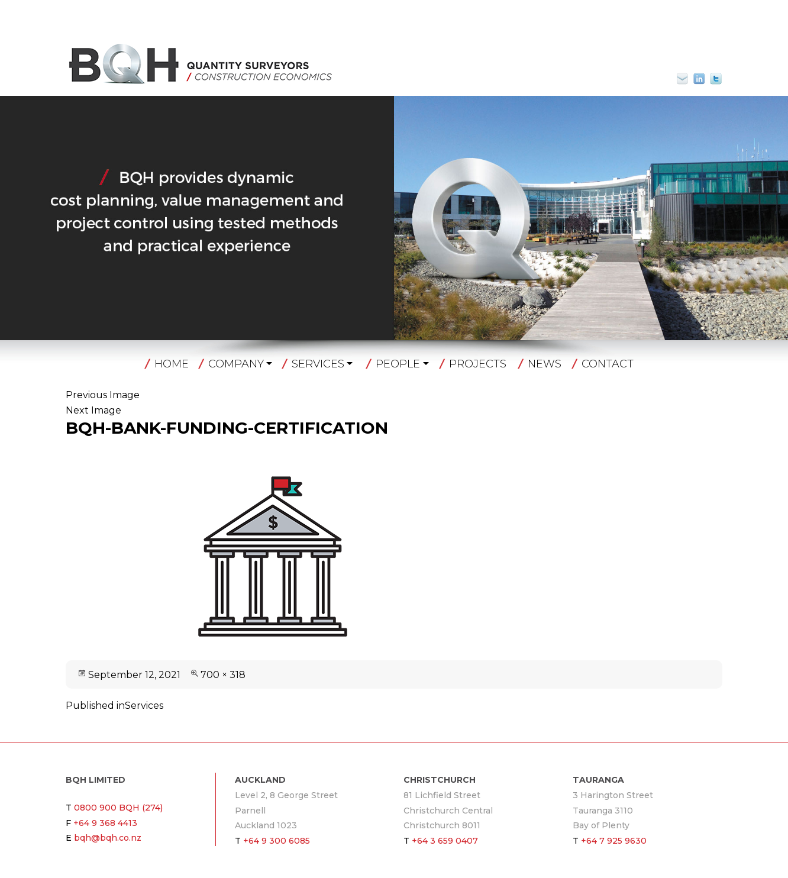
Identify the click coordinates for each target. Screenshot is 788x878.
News (544, 363)
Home (171, 363)
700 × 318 (223, 674)
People (398, 363)
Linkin (699, 79)
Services (318, 363)
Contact (608, 363)
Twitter (716, 79)
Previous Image (103, 395)
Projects (477, 363)
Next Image (93, 410)
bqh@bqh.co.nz (687, 79)
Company (236, 363)
